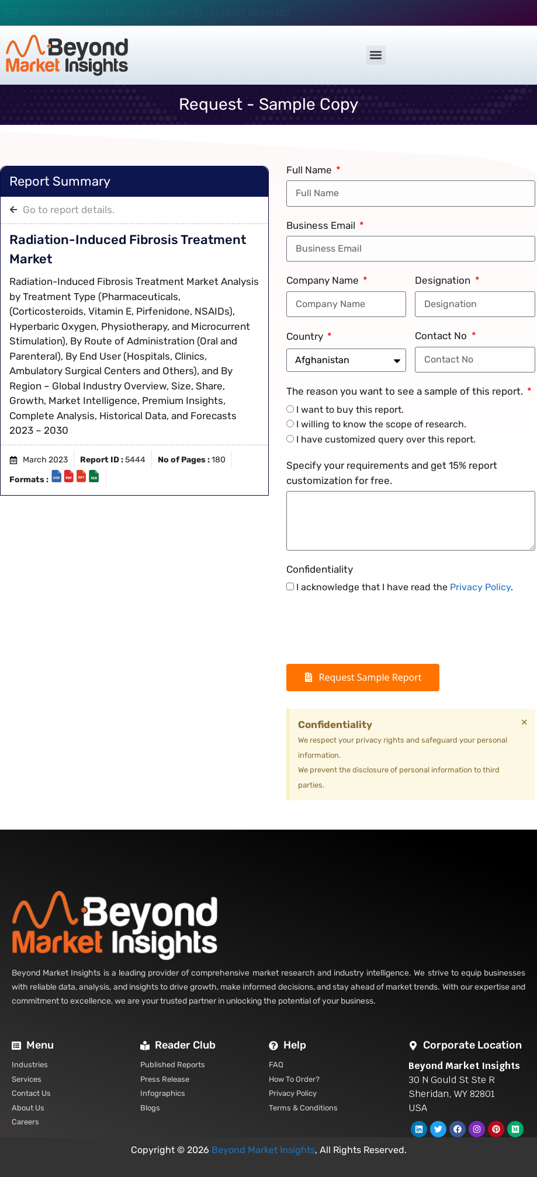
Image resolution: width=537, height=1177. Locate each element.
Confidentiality (319, 569)
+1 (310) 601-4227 (250, 12)
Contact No (442, 336)
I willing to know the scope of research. (381, 424)
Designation (444, 280)
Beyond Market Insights (263, 1149)
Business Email (322, 225)
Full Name (310, 170)
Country (305, 336)
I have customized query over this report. (386, 439)
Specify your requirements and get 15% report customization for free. (391, 472)
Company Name (323, 280)
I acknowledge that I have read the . (404, 587)
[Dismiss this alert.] (524, 722)
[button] (376, 55)
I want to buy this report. (350, 409)
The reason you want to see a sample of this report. (405, 391)
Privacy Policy (480, 587)
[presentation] (375, 629)
